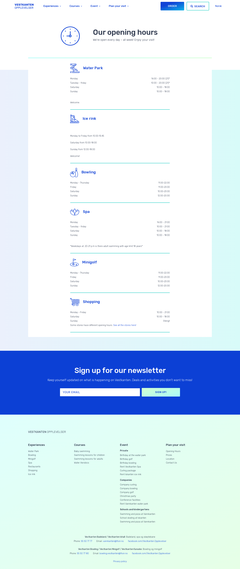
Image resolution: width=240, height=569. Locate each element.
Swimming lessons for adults (88, 459)
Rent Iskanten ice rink (130, 474)
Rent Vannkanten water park (134, 504)
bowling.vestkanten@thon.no (113, 553)
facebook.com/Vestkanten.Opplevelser (147, 541)
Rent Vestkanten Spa (130, 466)
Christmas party (128, 496)
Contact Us (171, 462)
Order (172, 6)
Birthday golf (126, 459)
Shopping (85, 302)
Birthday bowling (128, 463)
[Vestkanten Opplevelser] (24, 6)
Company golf (127, 492)
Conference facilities (130, 500)
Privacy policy (120, 561)
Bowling (83, 172)
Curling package (128, 470)
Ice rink (83, 118)
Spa (80, 212)
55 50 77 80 (83, 553)
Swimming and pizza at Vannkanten (137, 514)
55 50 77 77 (86, 541)
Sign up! (160, 392)
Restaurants (34, 466)
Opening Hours (173, 451)
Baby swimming (82, 451)
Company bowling (128, 488)
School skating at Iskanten (133, 518)
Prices (169, 455)
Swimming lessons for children (89, 455)
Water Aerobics (81, 462)
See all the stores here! (124, 325)
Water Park (86, 68)
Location (170, 459)
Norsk (218, 6)
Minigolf (83, 262)
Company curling (128, 484)
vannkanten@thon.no (113, 541)
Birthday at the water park (133, 455)
